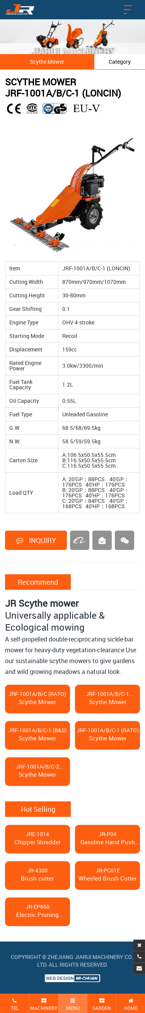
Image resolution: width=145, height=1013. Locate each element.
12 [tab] (67, 254)
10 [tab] (119, 245)
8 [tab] (96, 245)
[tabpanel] (72, 194)
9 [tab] (107, 245)
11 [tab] (131, 245)
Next (136, 194)
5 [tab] (61, 245)
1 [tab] (15, 245)
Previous (9, 194)
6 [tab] (73, 245)
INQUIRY (36, 540)
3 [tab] (38, 245)
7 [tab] (84, 245)
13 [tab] (78, 254)
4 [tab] (49, 245)
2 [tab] (26, 245)
